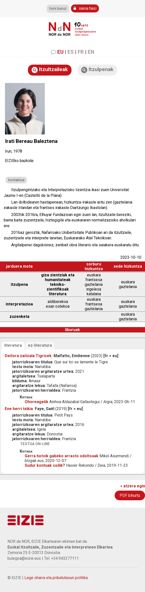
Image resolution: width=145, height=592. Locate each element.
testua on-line (35, 444)
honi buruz (58, 8)
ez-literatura (40, 345)
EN (91, 52)
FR (81, 52)
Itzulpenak (97, 69)
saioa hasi (84, 8)
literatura (13, 345)
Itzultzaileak (50, 69)
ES (71, 52)
